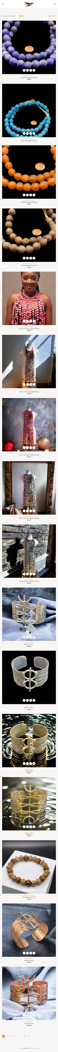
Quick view (34, 70)
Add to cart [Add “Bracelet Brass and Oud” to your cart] (24, 890)
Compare (30, 70)
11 (21, 1036)
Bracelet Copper (29, 960)
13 (28, 1036)
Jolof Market (26, 1048)
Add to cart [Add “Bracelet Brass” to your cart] (24, 763)
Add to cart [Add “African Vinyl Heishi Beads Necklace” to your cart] (24, 321)
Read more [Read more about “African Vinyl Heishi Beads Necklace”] (24, 384)
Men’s (28, 76)
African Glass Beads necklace (29, 77)
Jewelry (25, 76)
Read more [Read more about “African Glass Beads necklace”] (24, 70)
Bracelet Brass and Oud (29, 897)
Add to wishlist (27, 70)
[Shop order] (52, 16)
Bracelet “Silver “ (29, 644)
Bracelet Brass (29, 771)
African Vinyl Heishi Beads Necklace (29, 329)
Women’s (32, 76)
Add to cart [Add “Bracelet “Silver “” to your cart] (24, 637)
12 (24, 1036)
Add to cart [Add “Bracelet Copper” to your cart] (24, 953)
